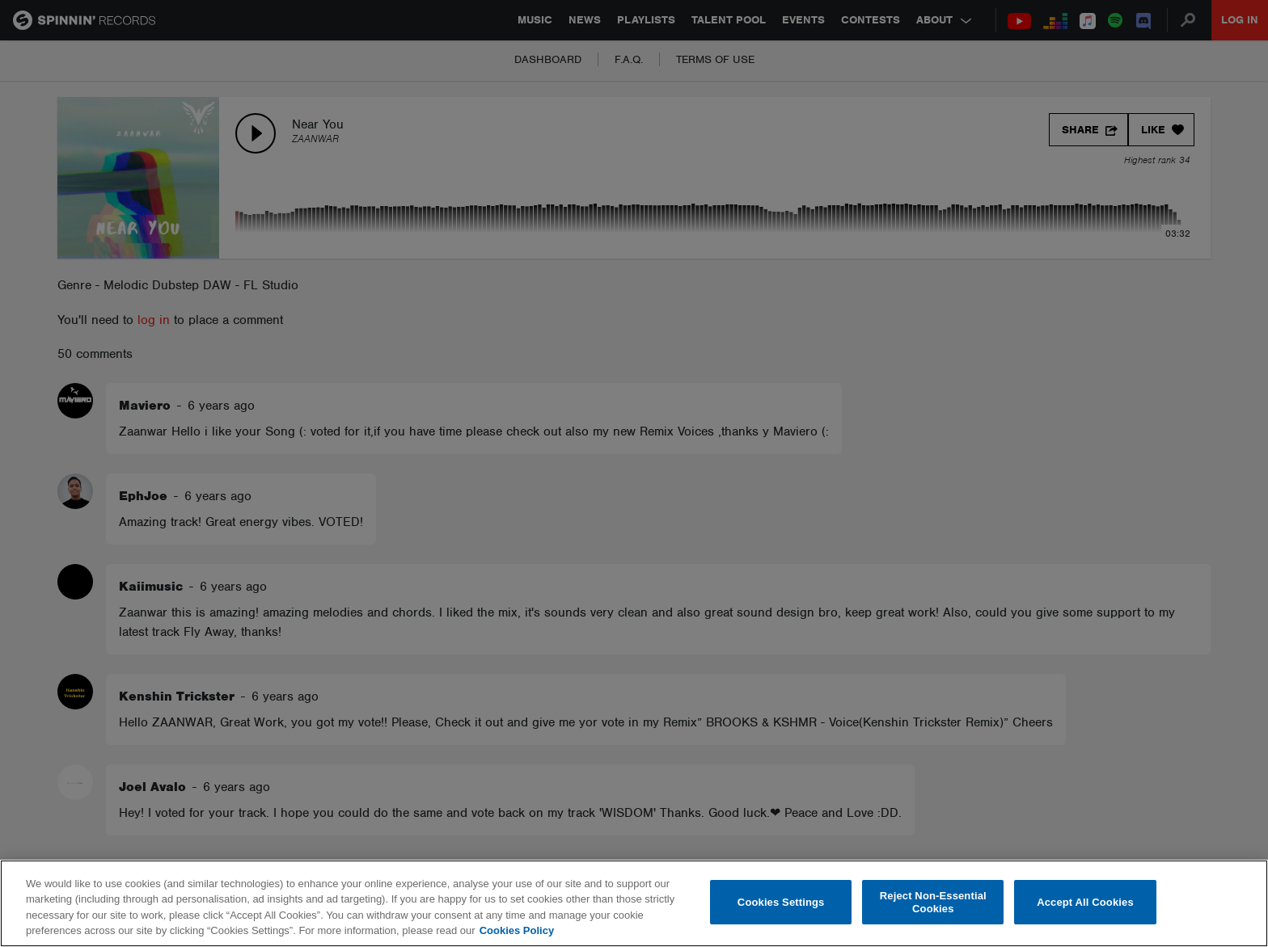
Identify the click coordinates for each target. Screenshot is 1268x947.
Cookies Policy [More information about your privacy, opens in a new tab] (517, 930)
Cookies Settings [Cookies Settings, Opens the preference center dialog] (781, 902)
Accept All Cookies (1085, 902)
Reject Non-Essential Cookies (933, 902)
